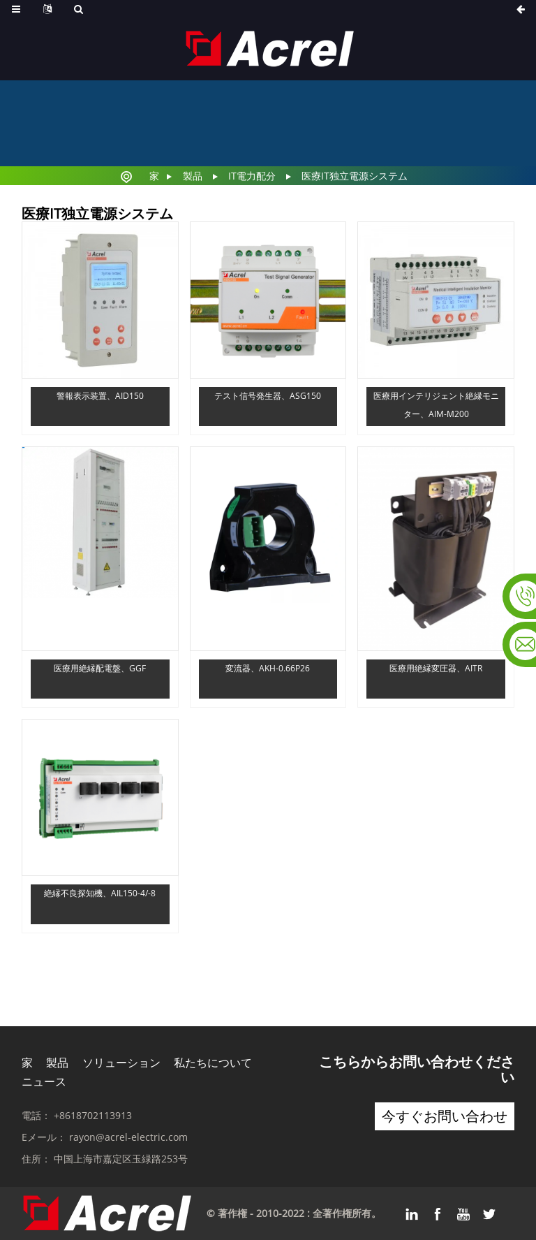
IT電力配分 (252, 175)
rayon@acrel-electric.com (128, 1137)
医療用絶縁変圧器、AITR (435, 668)
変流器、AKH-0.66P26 (267, 668)
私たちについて (213, 1062)
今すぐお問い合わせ (444, 1116)
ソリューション (121, 1062)
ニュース (44, 1081)
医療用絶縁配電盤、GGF (100, 668)
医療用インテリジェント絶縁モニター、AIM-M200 (436, 405)
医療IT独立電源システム (355, 175)
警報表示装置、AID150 (100, 396)
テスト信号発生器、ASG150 (267, 396)
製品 (192, 175)
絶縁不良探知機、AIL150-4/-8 (100, 893)
